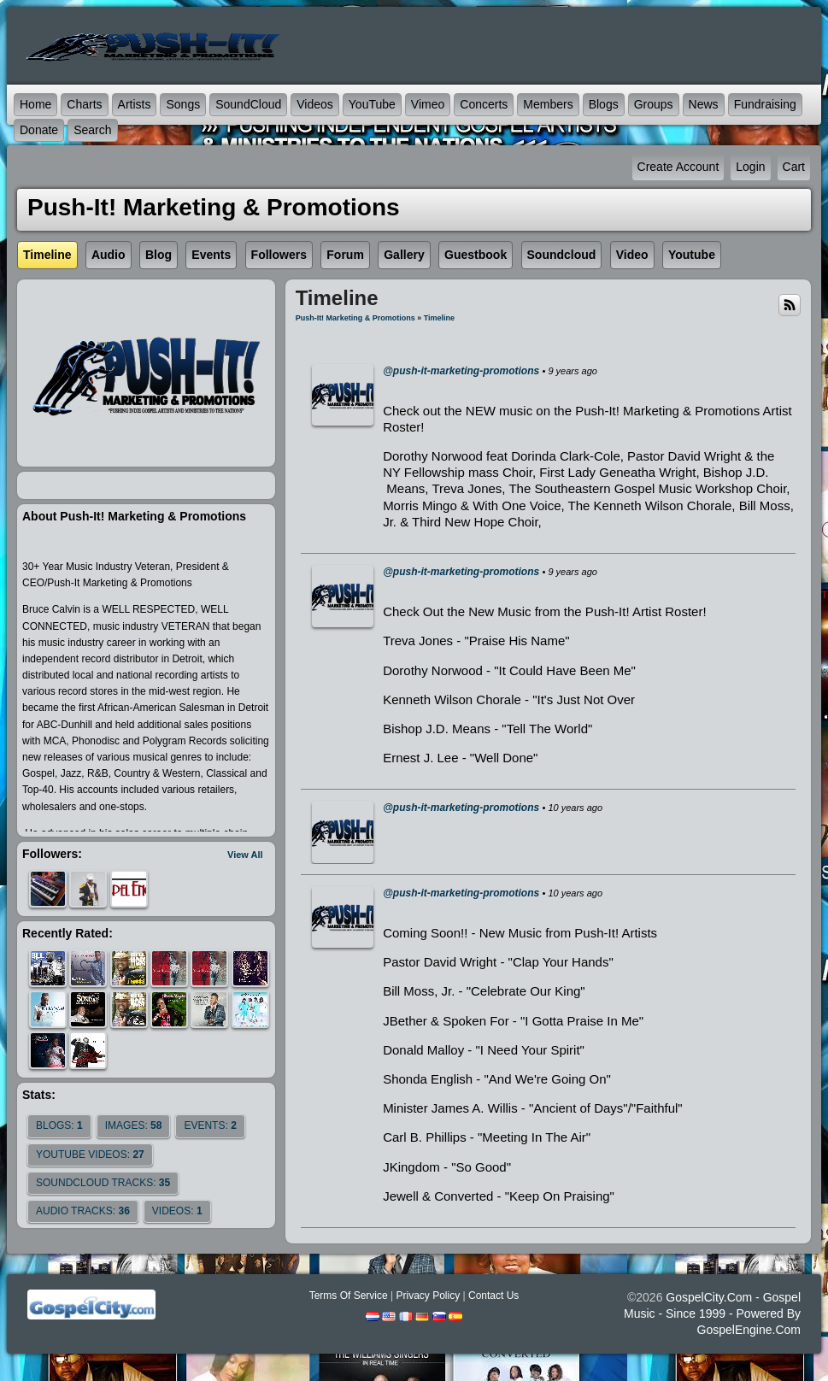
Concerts (484, 104)
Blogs (604, 104)
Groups (653, 104)
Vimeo (427, 104)
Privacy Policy (428, 1296)
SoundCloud (248, 104)
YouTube (372, 104)
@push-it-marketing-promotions (461, 371)
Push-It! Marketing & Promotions (355, 318)
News (704, 104)
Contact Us (493, 1296)
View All (245, 854)
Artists (134, 104)
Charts (84, 104)
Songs (183, 104)
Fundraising (765, 104)
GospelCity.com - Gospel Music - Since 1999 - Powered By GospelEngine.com (712, 1313)
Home (35, 104)
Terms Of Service (348, 1296)
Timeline (439, 318)
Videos (315, 104)
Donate (39, 130)
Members (548, 104)
